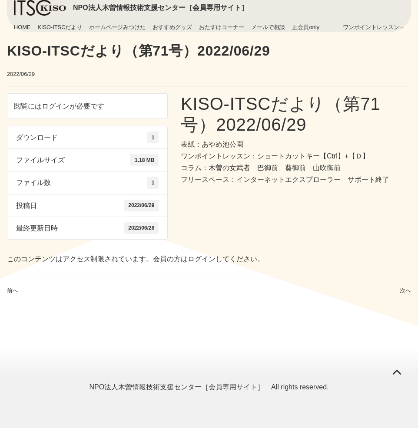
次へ (405, 290)
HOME (22, 27)
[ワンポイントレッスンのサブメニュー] (402, 27)
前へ (12, 290)
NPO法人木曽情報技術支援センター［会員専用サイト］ (160, 7)
